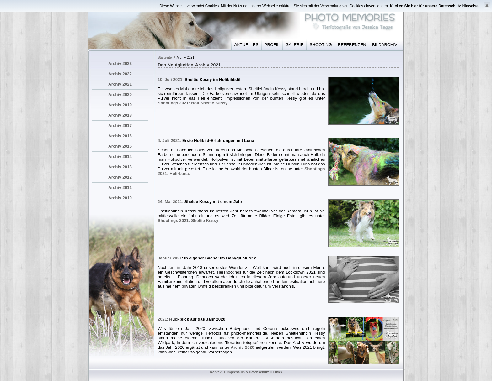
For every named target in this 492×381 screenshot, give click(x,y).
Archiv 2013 (120, 166)
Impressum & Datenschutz (248, 372)
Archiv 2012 (120, 177)
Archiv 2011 (120, 187)
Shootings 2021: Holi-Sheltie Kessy (193, 103)
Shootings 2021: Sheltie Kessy (188, 220)
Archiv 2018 (120, 115)
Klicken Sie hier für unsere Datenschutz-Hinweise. (434, 6)
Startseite (165, 57)
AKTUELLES (246, 44)
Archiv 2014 (120, 156)
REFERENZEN (352, 44)
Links (277, 372)
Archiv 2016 (120, 135)
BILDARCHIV (384, 44)
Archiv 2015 (120, 146)
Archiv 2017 (120, 125)
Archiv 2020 (120, 94)
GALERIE (295, 44)
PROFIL (272, 44)
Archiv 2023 (120, 63)
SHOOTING (320, 44)
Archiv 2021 (120, 84)
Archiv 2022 (120, 73)
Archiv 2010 (120, 198)
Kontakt (216, 372)
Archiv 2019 (120, 104)
